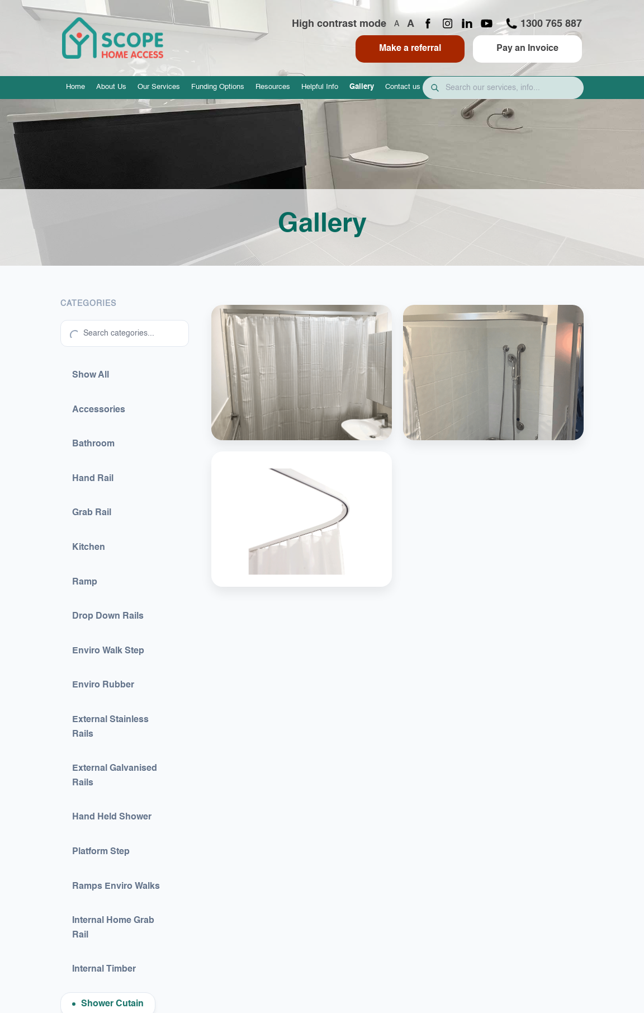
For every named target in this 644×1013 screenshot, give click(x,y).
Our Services (159, 87)
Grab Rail (91, 512)
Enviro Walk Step (108, 651)
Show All (90, 375)
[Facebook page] (428, 24)
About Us (111, 87)
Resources (272, 87)
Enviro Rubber (103, 685)
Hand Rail (92, 478)
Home (75, 87)
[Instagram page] (447, 24)
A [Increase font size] (410, 24)
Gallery (361, 87)
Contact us (402, 87)
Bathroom (93, 444)
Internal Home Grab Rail (113, 928)
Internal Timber (104, 969)
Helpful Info (319, 87)
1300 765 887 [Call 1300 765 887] (543, 23)
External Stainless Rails (110, 727)
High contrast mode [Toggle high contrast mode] (339, 24)
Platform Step (101, 851)
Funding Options (217, 87)
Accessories (98, 410)
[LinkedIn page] (467, 24)
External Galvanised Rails (114, 776)
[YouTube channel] (486, 24)
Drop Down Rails (108, 616)
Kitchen (88, 547)
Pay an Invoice (527, 48)
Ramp (84, 582)
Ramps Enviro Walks (116, 886)
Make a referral (410, 48)
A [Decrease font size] (396, 24)
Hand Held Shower (111, 817)
